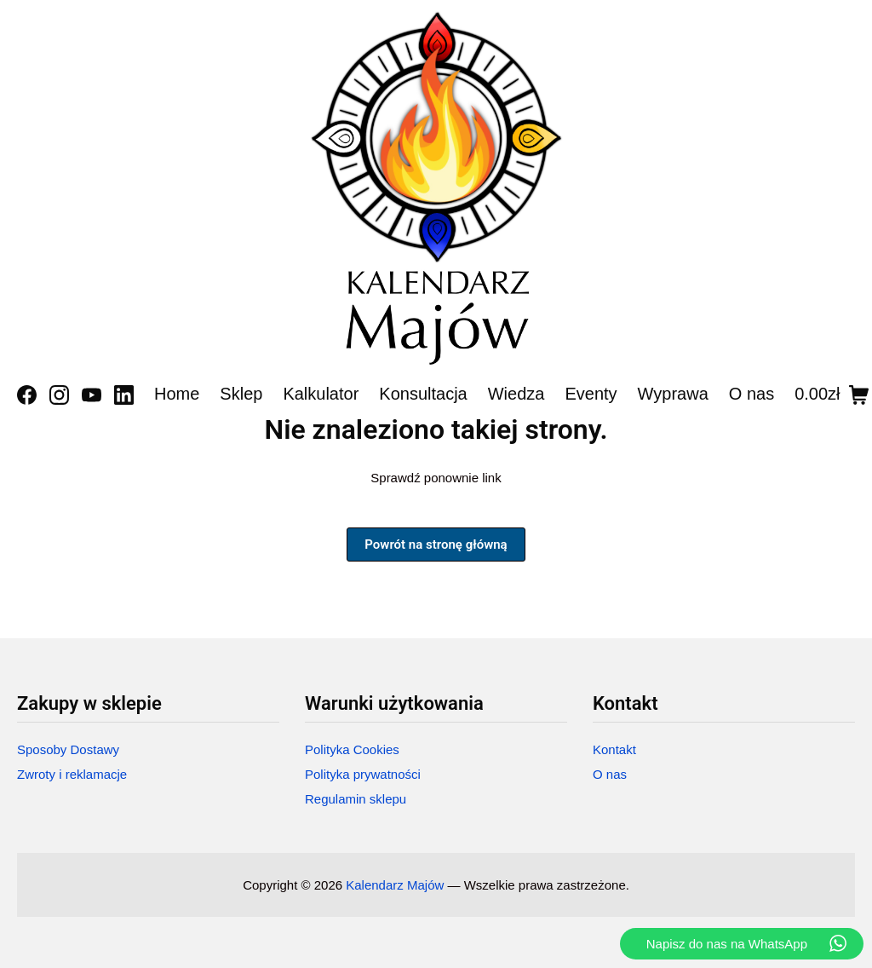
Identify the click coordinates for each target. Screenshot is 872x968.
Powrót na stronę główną (435, 544)
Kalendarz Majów (395, 885)
